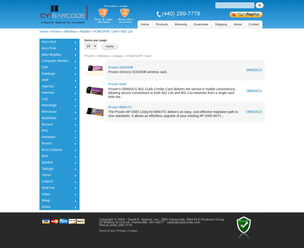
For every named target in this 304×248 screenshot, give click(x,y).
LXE (58, 99)
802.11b (127, 31)
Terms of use (107, 230)
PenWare (58, 137)
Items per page (95, 40)
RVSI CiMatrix (58, 150)
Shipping (221, 24)
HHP (58, 80)
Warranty (181, 24)
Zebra (58, 207)
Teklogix (58, 169)
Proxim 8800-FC (120, 107)
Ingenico (58, 86)
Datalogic (58, 74)
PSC (58, 131)
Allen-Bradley (58, 55)
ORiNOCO (254, 70)
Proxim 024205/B (120, 67)
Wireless (70, 31)
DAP (58, 67)
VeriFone (58, 188)
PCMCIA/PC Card (106, 31)
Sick (58, 156)
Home (145, 24)
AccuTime (58, 48)
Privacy (121, 230)
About (238, 24)
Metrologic (58, 105)
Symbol (58, 163)
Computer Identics (58, 61)
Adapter (84, 31)
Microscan (58, 112)
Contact (253, 24)
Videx (58, 194)
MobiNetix (58, 118)
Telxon (58, 175)
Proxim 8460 (117, 84)
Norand (58, 125)
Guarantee (201, 24)
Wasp (58, 201)
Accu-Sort (58, 42)
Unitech (58, 182)
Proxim (56, 31)
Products (162, 24)
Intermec (58, 93)
